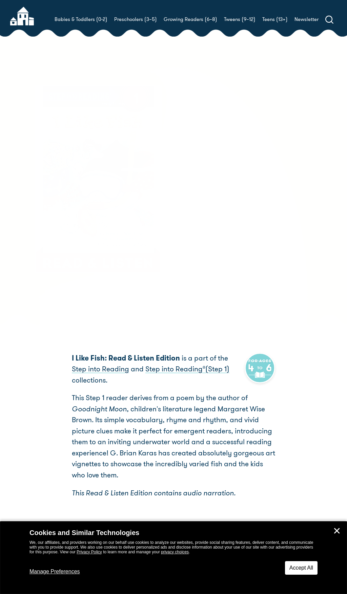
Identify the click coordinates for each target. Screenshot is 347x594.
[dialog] (173, 557)
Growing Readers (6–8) (190, 19)
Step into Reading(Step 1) (171, 369)
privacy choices (175, 552)
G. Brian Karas (202, 202)
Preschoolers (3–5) (135, 19)
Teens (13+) (275, 19)
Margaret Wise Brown (236, 194)
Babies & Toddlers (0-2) (81, 19)
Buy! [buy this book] (195, 226)
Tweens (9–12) (240, 19)
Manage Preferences (54, 571)
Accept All (301, 568)
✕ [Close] (337, 531)
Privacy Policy (89, 552)
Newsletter (306, 19)
